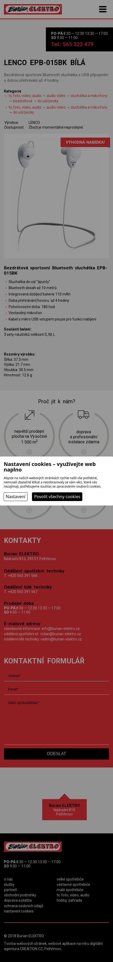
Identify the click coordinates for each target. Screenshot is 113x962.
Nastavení (15, 496)
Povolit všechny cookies (57, 496)
